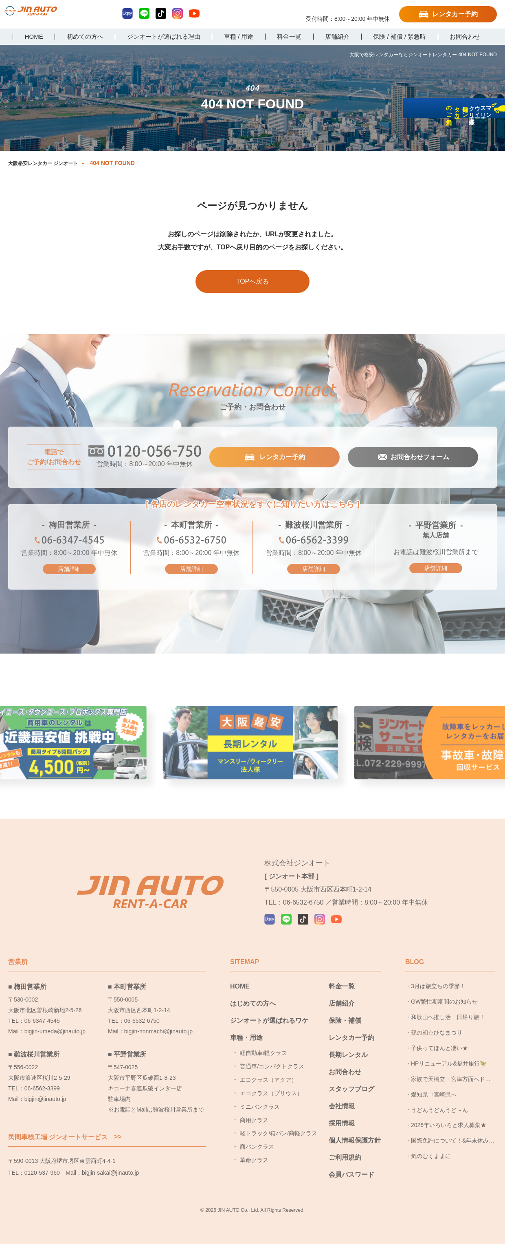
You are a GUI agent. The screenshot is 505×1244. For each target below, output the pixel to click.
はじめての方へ (253, 996)
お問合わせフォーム (419, 457)
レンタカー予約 (455, 14)
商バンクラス (257, 1139)
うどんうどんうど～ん (439, 1102)
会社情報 (342, 1098)
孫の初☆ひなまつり (436, 1025)
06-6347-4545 (69, 542)
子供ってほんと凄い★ (439, 1040)
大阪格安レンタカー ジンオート (49, 163)
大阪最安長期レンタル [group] (252, 747)
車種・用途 (246, 1030)
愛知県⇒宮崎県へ (434, 1086)
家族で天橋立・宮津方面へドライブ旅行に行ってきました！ (451, 1073)
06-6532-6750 (191, 542)
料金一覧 (342, 978)
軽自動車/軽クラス (263, 1045)
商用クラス (254, 1112)
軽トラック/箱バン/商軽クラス (278, 1126)
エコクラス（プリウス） (271, 1086)
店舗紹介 (342, 996)
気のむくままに (431, 1148)
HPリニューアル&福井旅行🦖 (449, 1055)
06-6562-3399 (313, 542)
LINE (144, 13)
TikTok (161, 13)
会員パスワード (351, 1167)
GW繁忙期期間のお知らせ (444, 994)
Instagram (177, 13)
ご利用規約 (345, 1150)
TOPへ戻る (252, 281)
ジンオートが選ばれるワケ (269, 1013)
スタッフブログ (351, 1081)
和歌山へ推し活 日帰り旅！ (448, 1009)
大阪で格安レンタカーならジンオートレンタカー (47, 15)
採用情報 (342, 1115)
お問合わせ (345, 1064)
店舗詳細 (69, 569)
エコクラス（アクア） (268, 1072)
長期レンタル (348, 1047)
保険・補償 (345, 1013)
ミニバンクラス (260, 1099)
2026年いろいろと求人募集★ (448, 1117)
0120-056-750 (348, 11)
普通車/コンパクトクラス (272, 1059)
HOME (240, 978)
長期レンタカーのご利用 (494, 171)
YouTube (194, 13)
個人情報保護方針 (355, 1133)
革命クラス (254, 1152)
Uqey (127, 13)
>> (118, 1129)
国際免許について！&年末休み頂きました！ (452, 1135)
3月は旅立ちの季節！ (438, 978)
